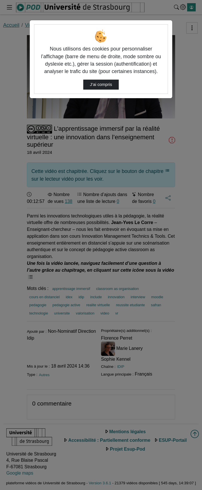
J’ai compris (101, 84)
